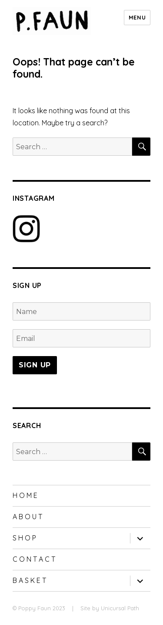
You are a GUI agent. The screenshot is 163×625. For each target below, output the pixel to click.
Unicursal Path (120, 608)
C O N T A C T (34, 559)
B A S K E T (29, 580)
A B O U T (27, 516)
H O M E (25, 495)
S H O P (24, 537)
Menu (137, 17)
